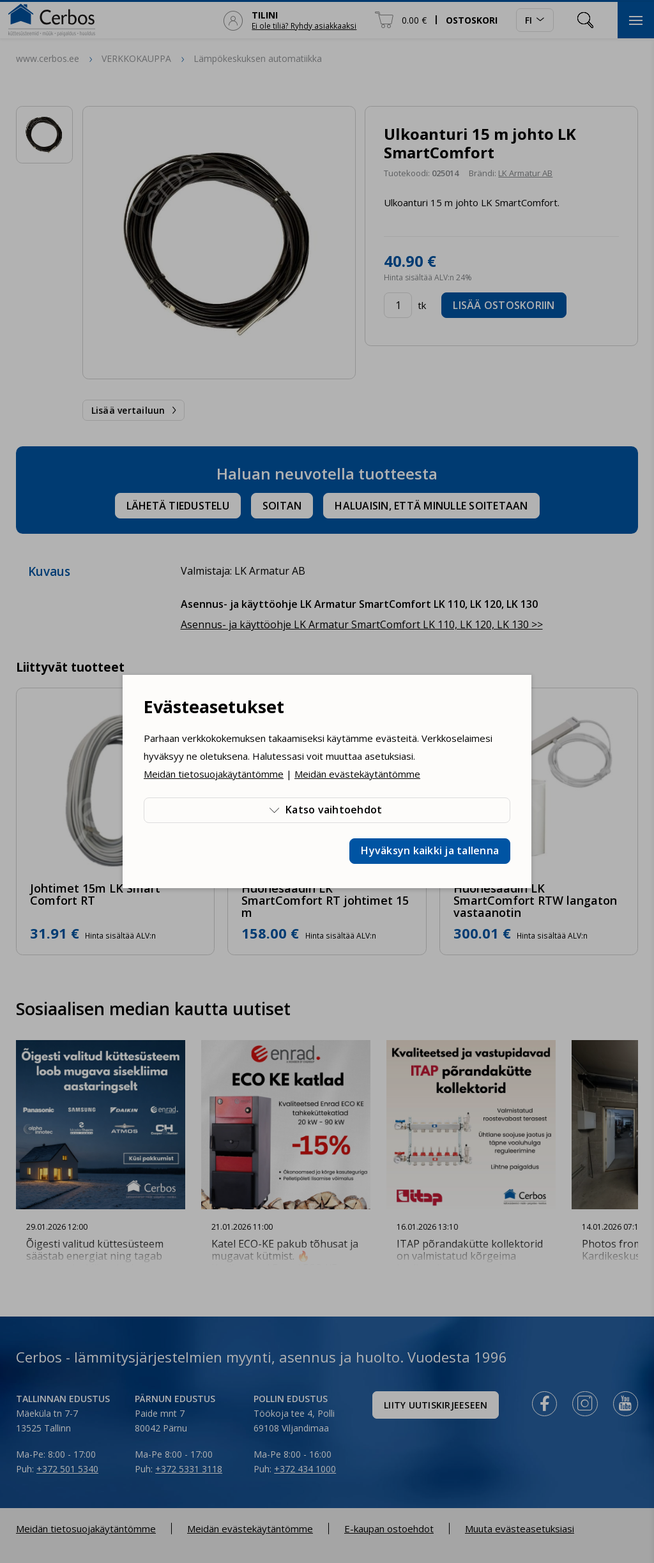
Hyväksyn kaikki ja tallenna (430, 850)
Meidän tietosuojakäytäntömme (214, 773)
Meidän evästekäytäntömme (357, 773)
